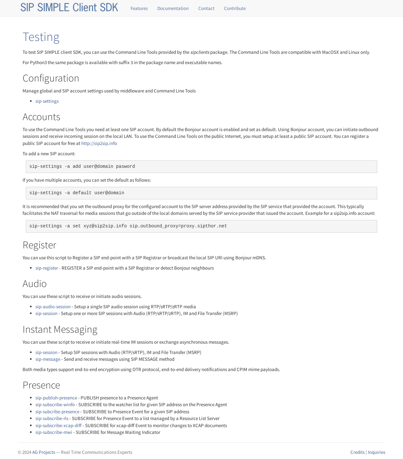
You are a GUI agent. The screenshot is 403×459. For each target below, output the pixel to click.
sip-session (46, 313)
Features (139, 8)
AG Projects (43, 452)
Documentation (173, 8)
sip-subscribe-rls (51, 418)
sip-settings (47, 101)
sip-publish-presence (56, 398)
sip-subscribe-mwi (53, 432)
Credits (357, 452)
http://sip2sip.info (99, 143)
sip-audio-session (53, 306)
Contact (206, 8)
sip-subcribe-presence (57, 411)
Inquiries (376, 452)
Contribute (235, 8)
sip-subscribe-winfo (55, 404)
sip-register (46, 268)
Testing (41, 36)
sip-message (47, 359)
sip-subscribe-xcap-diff (58, 425)
